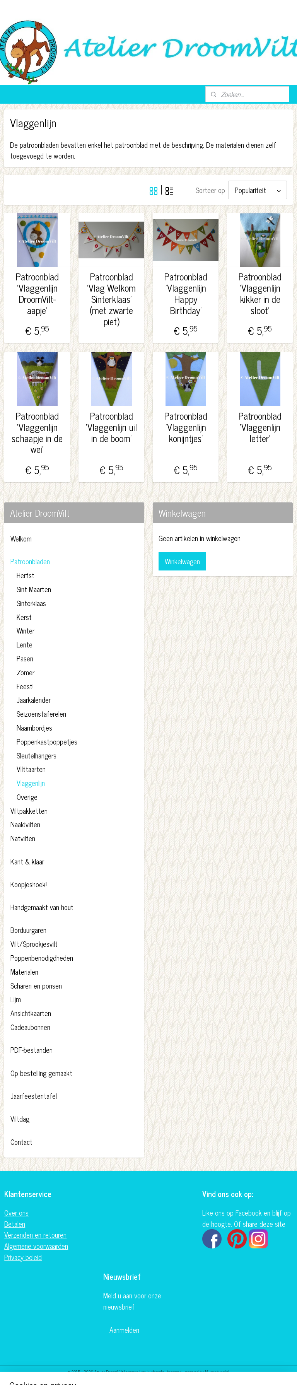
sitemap (132, 1370)
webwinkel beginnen (164, 1370)
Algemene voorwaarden (36, 1244)
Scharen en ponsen (36, 984)
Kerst (24, 616)
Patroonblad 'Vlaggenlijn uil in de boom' (111, 425)
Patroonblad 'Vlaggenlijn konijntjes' (185, 425)
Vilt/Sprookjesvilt (34, 942)
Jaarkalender (34, 698)
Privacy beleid (23, 1256)
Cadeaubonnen (30, 1025)
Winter (25, 629)
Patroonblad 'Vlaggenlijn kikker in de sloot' (260, 292)
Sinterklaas (31, 602)
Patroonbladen (30, 560)
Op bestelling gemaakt (41, 1072)
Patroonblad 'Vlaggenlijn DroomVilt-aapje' (37, 292)
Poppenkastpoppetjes (47, 740)
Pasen (25, 657)
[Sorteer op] (258, 189)
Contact (21, 1140)
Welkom (21, 537)
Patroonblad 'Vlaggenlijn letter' (260, 425)
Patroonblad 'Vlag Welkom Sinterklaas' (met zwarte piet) (111, 298)
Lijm (15, 998)
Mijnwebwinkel (217, 1370)
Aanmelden (124, 1328)
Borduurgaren (28, 928)
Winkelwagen (182, 560)
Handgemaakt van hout (41, 906)
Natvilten (22, 837)
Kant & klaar (27, 860)
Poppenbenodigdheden (41, 956)
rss (143, 1370)
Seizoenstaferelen (41, 712)
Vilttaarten (31, 768)
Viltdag (19, 1117)
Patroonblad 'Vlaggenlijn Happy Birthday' (185, 292)
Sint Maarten (34, 588)
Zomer (25, 671)
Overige (27, 795)
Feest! (25, 685)
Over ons (16, 1211)
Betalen (14, 1222)
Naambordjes (34, 726)
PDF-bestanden (31, 1048)
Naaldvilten (25, 823)
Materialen (24, 970)
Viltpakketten (29, 809)
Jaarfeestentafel (33, 1094)
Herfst (25, 574)
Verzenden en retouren (35, 1233)
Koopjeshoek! (28, 883)
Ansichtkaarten (30, 1012)
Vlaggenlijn (31, 781)
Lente (24, 643)
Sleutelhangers (36, 754)
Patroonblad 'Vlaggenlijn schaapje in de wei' (37, 431)
